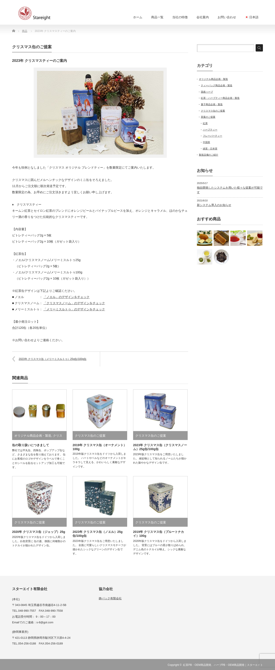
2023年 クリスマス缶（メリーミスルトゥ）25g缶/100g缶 (52, 359)
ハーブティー (210, 129)
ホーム (137, 17)
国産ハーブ (207, 91)
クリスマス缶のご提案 (32, 47)
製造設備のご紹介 (208, 154)
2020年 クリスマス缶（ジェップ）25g (38, 532)
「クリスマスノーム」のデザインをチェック (74, 303)
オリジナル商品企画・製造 (32, 435)
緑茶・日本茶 (210, 148)
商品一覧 (157, 17)
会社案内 (202, 17)
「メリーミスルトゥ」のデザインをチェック (74, 309)
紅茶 (205, 123)
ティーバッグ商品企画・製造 (216, 85)
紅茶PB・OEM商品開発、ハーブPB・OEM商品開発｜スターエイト (223, 664)
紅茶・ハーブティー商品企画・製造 (220, 98)
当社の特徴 (180, 17)
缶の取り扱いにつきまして (30, 445)
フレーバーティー (212, 135)
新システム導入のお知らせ (214, 205)
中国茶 (206, 142)
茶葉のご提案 (208, 117)
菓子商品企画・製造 (212, 104)
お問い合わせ (227, 17)
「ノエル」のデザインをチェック (66, 297)
